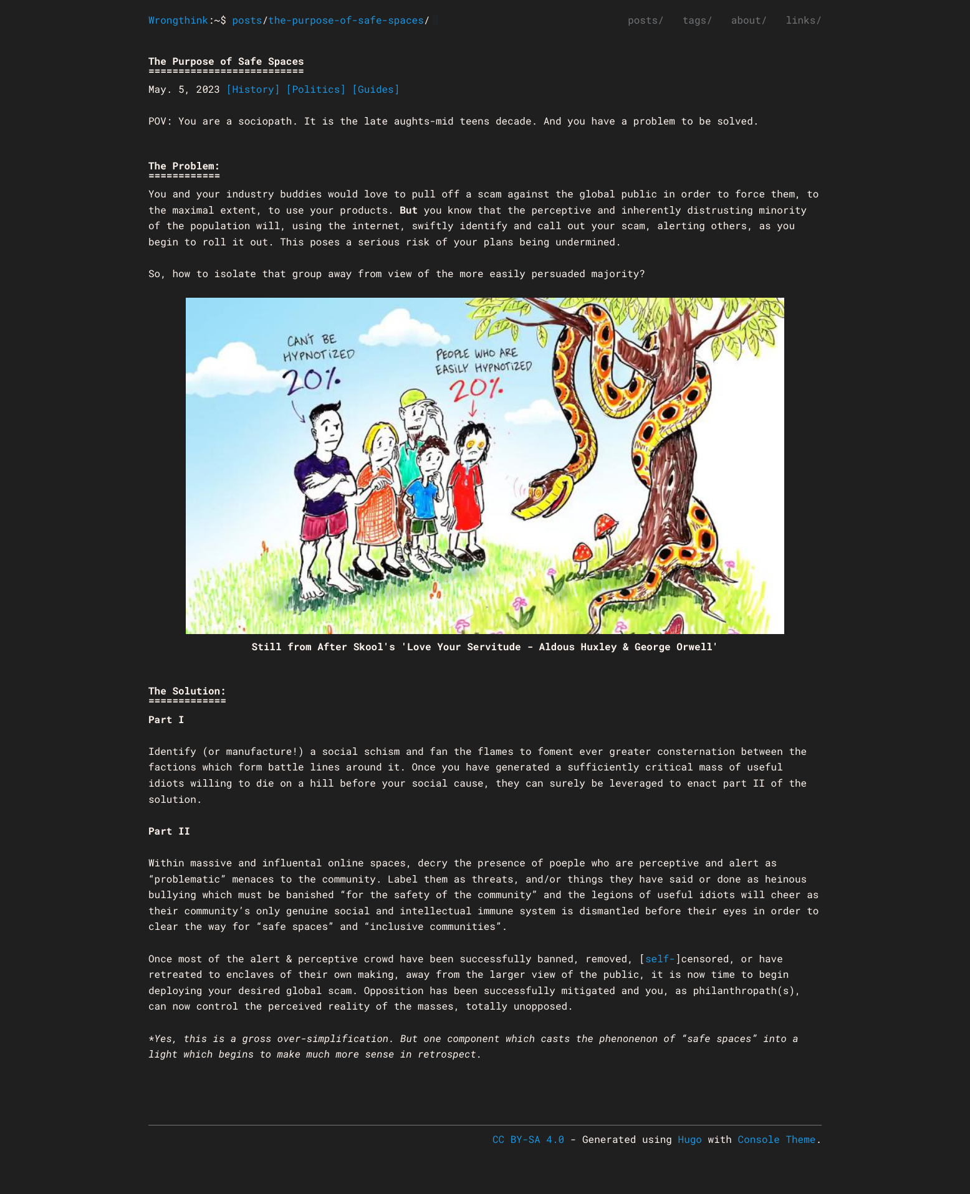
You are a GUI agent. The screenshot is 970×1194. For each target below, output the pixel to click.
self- (660, 958)
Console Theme (777, 1139)
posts (247, 20)
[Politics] (316, 89)
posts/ (646, 20)
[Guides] (376, 89)
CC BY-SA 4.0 (528, 1139)
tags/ (698, 20)
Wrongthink (178, 20)
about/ (749, 20)
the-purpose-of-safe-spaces (346, 20)
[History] (253, 89)
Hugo (690, 1139)
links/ (803, 20)
